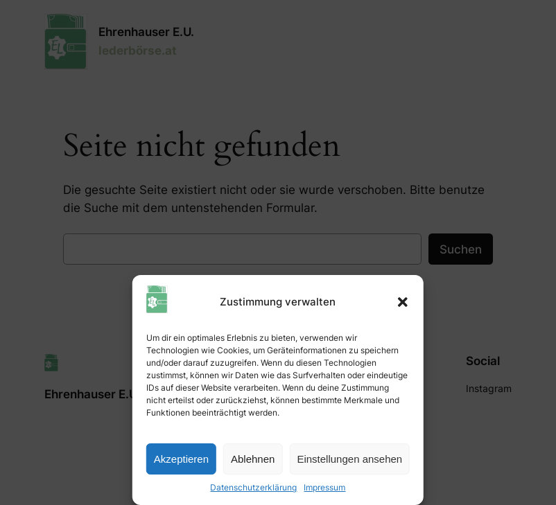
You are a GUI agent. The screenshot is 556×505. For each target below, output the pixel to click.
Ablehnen (253, 459)
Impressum (324, 487)
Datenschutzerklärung (253, 487)
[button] (403, 302)
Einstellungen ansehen (349, 459)
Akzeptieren (181, 459)
